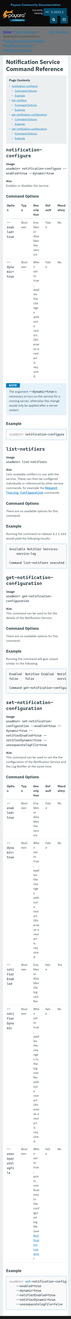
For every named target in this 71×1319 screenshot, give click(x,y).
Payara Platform (25, 32)
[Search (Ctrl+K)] (53, 19)
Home (7, 32)
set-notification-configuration (29, 129)
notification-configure (25, 86)
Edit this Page (58, 32)
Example (20, 95)
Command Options (26, 91)
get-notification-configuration (29, 114)
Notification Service (18, 45)
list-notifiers (19, 100)
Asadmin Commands (17, 50)
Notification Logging (36, 1245)
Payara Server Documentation (23, 41)
